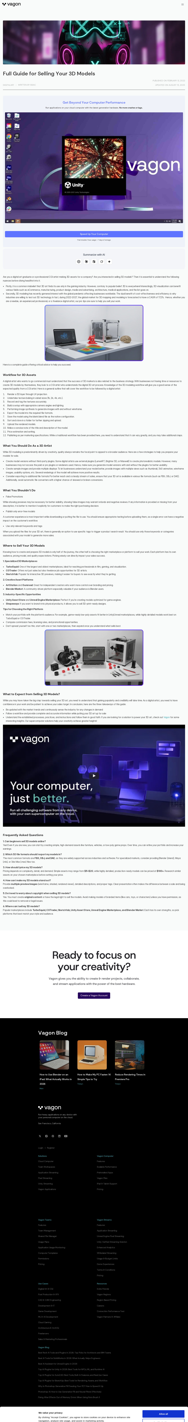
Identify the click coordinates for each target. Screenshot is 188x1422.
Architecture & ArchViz (48, 1328)
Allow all (163, 1401)
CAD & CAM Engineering (49, 1300)
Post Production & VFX (48, 1295)
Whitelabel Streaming (106, 1253)
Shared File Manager (47, 1236)
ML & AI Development (48, 1317)
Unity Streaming (45, 1184)
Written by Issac (27, 85)
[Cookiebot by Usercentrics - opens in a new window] (19, 1416)
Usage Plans (43, 1242)
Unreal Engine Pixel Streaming (110, 1236)
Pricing (100, 1189)
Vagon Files (102, 1178)
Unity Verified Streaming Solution (112, 1242)
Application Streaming (48, 1173)
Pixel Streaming (45, 1178)
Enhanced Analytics (106, 1248)
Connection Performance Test (110, 1311)
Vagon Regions (104, 1295)
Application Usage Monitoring (51, 1248)
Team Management (47, 1231)
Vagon (166, 717)
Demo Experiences (105, 1264)
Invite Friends (103, 1289)
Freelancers (43, 1334)
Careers (100, 1306)
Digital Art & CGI (45, 1289)
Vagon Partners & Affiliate (108, 1317)
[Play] (94, 775)
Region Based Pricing (106, 1300)
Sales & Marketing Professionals (52, 1339)
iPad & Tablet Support (107, 1184)
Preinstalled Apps (105, 1173)
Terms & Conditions (106, 1270)
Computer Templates (48, 1253)
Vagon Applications (47, 1189)
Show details (45, 1416)
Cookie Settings (163, 1410)
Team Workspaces (46, 1167)
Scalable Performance (107, 1167)
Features (101, 1161)
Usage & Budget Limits (107, 1259)
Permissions (43, 1259)
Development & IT (46, 1306)
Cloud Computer (45, 1161)
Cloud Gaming (44, 1322)
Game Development (47, 1311)
